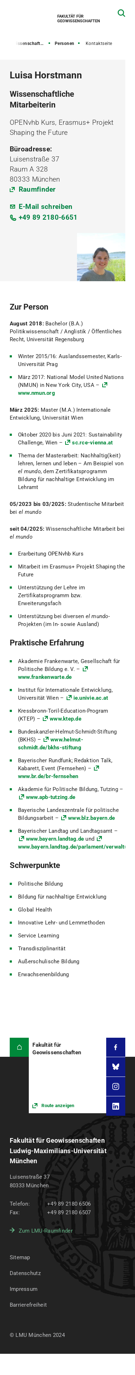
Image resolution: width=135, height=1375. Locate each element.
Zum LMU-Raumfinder (46, 1231)
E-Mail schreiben (46, 206)
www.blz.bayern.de (91, 818)
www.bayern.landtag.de (55, 839)
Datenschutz (25, 1273)
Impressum (24, 1289)
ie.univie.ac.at (90, 698)
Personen (65, 43)
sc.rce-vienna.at (92, 442)
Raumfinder (37, 189)
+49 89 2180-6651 (48, 217)
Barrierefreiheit (28, 1305)
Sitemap (20, 1257)
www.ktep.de (65, 719)
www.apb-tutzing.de (51, 797)
